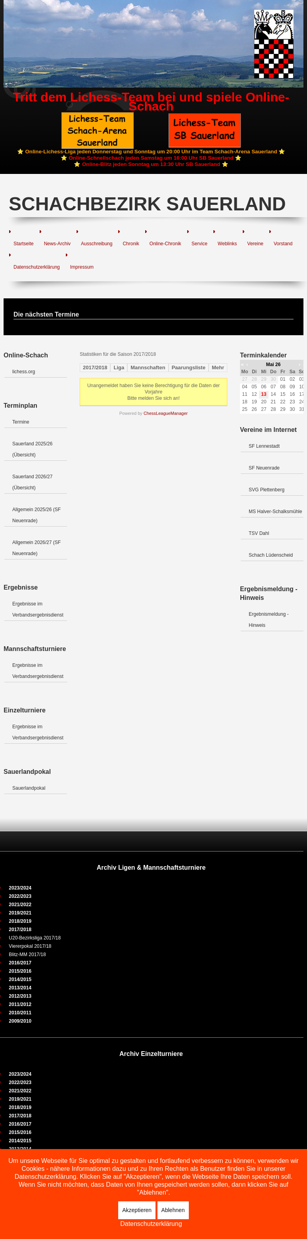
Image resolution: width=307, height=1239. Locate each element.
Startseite (23, 243)
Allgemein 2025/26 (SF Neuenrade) (36, 515)
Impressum (82, 267)
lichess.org (23, 371)
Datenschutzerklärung (36, 267)
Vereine (255, 243)
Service (199, 243)
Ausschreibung (96, 243)
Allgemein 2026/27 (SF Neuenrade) (36, 548)
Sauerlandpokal (28, 788)
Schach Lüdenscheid (271, 555)
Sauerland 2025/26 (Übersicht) (32, 449)
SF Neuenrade (264, 468)
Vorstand (283, 243)
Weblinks (227, 243)
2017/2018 (95, 367)
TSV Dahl (259, 533)
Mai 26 (273, 364)
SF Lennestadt (264, 446)
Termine (20, 422)
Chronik (131, 243)
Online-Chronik (165, 243)
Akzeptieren (137, 1210)
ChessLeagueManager (166, 413)
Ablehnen (173, 1210)
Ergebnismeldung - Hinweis (269, 619)
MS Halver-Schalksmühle (275, 511)
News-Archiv (57, 243)
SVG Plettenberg (266, 490)
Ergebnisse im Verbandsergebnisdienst (37, 609)
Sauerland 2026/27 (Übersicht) (32, 482)
